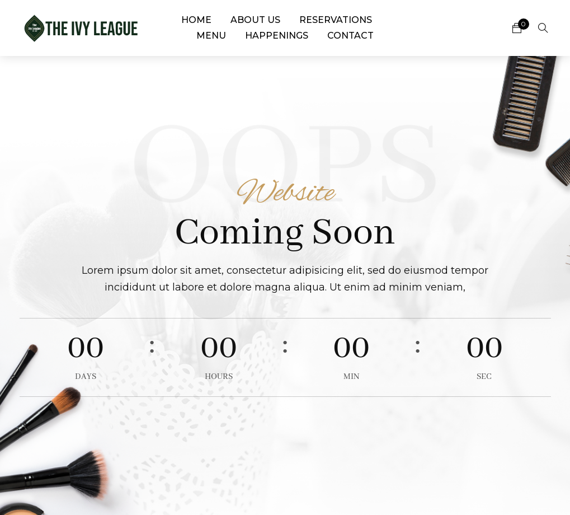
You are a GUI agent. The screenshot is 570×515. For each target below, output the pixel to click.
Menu (211, 35)
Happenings (276, 35)
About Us (255, 20)
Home (196, 20)
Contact (350, 35)
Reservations (335, 20)
